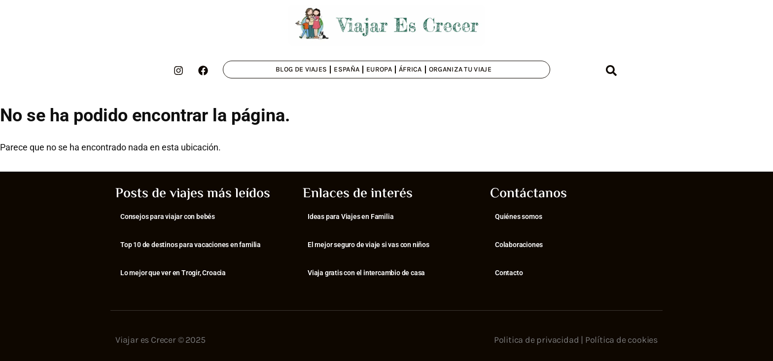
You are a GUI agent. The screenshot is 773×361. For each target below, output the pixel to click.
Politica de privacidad (536, 339)
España (346, 69)
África (410, 69)
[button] (611, 70)
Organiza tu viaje (460, 69)
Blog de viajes (301, 69)
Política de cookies (621, 339)
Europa (379, 69)
